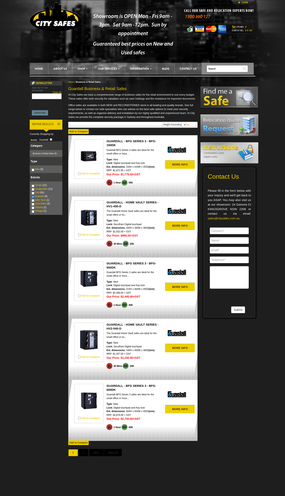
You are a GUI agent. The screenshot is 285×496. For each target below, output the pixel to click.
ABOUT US (60, 68)
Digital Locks (210, 156)
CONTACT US (188, 68)
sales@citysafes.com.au (224, 218)
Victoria (39, 207)
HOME (39, 68)
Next (96, 452)
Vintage (39, 210)
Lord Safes (40, 203)
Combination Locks (214, 153)
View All (113, 452)
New (37, 169)
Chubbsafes (41, 189)
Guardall (39, 196)
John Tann (40, 200)
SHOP (82, 68)
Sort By (158, 124)
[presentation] (47, 103)
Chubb (38, 185)
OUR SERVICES (109, 68)
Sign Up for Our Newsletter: (40, 89)
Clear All (56, 92)
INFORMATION (141, 68)
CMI (37, 192)
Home (71, 82)
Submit (238, 309)
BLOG (165, 68)
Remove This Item (51, 139)
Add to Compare (78, 131)
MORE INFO (180, 164)
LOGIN (245, 2)
